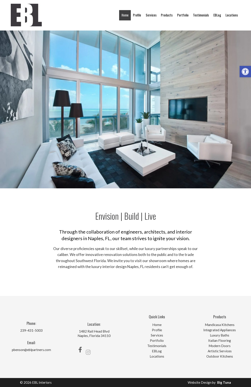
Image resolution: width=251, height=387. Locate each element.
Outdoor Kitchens (219, 356)
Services (151, 15)
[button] (245, 71)
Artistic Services (220, 351)
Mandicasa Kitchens (220, 324)
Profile (137, 15)
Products (167, 15)
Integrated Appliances (219, 330)
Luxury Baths (219, 335)
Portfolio (183, 15)
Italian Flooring (219, 340)
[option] (125, 109)
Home (125, 15)
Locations (232, 15)
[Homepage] (26, 28)
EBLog (217, 15)
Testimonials (201, 15)
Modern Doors (220, 345)
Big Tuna (224, 382)
